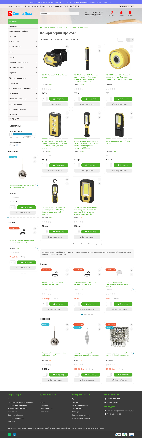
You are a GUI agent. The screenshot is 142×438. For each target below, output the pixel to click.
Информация (14, 395)
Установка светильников (17, 408)
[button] (37, 186)
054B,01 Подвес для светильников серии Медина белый (118, 284)
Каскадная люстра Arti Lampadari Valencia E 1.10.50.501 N (86, 355)
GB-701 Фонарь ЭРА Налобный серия (54, 76)
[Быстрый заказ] (23, 213)
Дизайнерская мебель (18, 31)
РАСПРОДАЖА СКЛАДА (72, 6)
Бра (11, 52)
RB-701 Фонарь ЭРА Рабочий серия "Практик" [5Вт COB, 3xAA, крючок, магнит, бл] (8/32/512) (53, 211)
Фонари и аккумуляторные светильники (73, 28)
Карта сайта (44, 412)
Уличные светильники (81, 418)
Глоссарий (44, 405)
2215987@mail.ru (93, 15)
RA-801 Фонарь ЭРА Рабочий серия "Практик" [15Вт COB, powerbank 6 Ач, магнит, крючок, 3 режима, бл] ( (86, 211)
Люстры (12, 36)
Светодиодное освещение (20, 89)
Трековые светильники (81, 415)
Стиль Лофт (14, 42)
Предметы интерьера (18, 99)
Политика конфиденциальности (20, 402)
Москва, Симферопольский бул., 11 (120, 411)
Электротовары (15, 104)
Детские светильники (18, 62)
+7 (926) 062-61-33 (93, 12)
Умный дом (14, 83)
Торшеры (13, 73)
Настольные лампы (17, 68)
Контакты (11, 399)
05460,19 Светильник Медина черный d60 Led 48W (22, 242)
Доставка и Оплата (15, 415)
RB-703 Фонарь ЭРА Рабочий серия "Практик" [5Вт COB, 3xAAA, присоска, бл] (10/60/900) (119, 77)
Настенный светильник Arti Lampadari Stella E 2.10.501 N (117, 354)
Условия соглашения (16, 418)
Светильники (15, 47)
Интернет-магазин (81, 395)
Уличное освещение (18, 78)
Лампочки (13, 94)
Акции (10, 6)
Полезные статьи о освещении (51, 6)
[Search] (59, 13)
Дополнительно (48, 395)
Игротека (13, 114)
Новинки (13, 26)
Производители (46, 408)
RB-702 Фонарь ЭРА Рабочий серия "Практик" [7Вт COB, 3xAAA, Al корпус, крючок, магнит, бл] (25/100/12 (86, 78)
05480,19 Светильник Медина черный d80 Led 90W (86, 283)
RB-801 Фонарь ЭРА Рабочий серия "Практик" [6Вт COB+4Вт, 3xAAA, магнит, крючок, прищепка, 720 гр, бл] (87, 144)
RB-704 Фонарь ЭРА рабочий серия (118, 142)
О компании (18, 6)
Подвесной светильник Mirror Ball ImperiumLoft (22, 187)
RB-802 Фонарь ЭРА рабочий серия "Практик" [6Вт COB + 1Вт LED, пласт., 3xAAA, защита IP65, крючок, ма (55, 144)
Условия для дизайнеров (18, 405)
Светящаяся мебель (17, 109)
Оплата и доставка (31, 6)
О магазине (12, 412)
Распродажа (14, 119)
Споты (12, 57)
